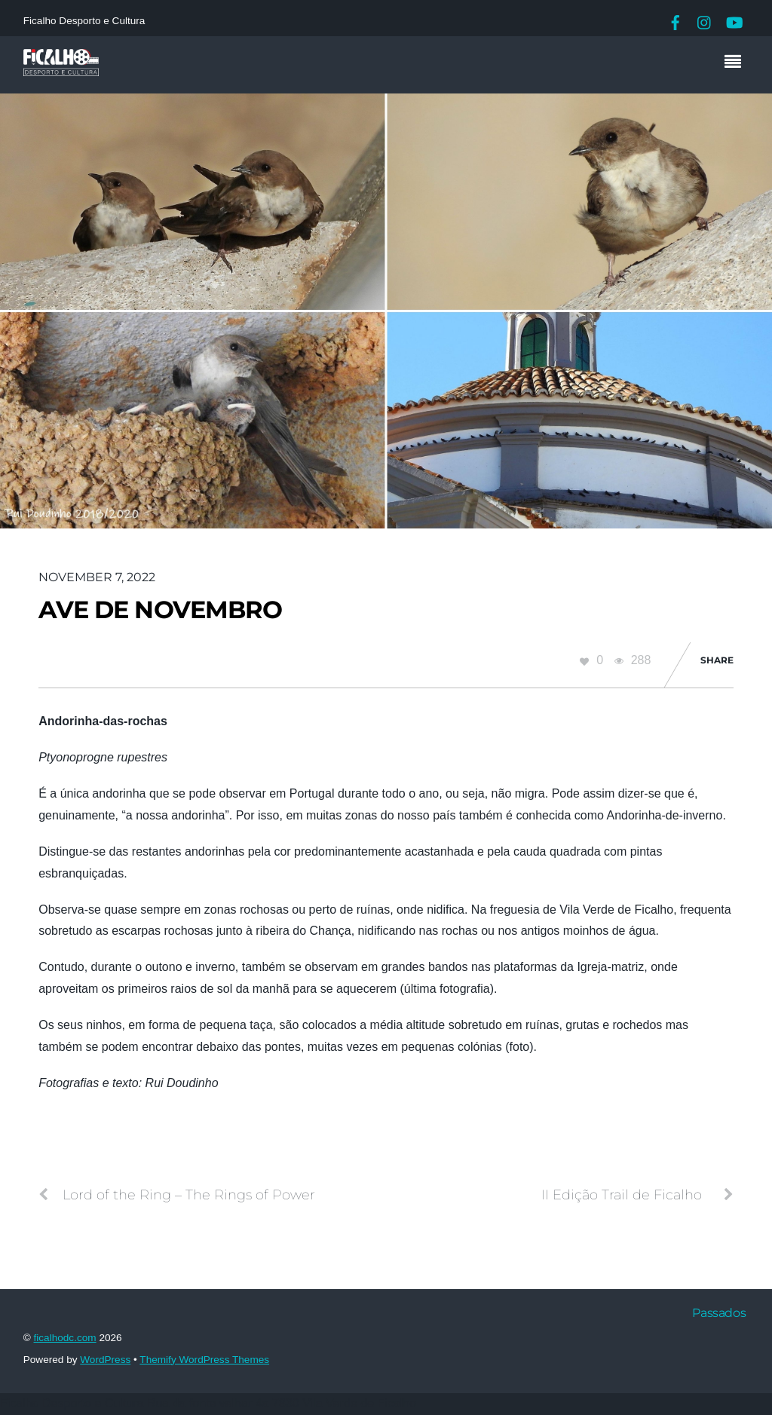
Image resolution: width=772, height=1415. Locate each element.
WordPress (105, 1359)
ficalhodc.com (65, 1337)
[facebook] (675, 20)
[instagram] (704, 20)
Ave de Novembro (160, 609)
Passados (719, 1313)
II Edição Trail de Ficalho (637, 1194)
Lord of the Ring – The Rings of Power (176, 1194)
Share (717, 660)
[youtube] (733, 20)
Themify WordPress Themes (204, 1359)
